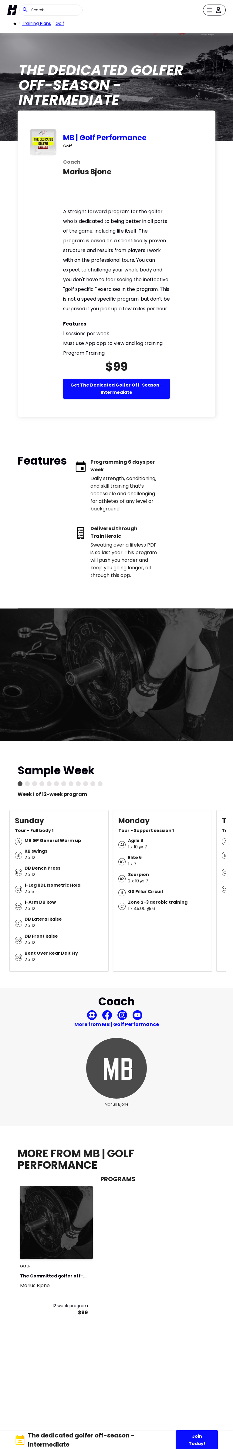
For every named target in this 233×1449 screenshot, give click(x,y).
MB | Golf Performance (105, 138)
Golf (60, 23)
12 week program (70, 1306)
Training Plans (36, 23)
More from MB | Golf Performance (116, 1024)
